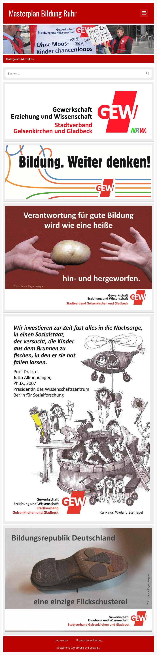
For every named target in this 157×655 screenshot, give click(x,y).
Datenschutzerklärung (89, 640)
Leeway (94, 647)
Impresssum (62, 640)
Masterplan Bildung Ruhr (43, 13)
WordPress (77, 647)
